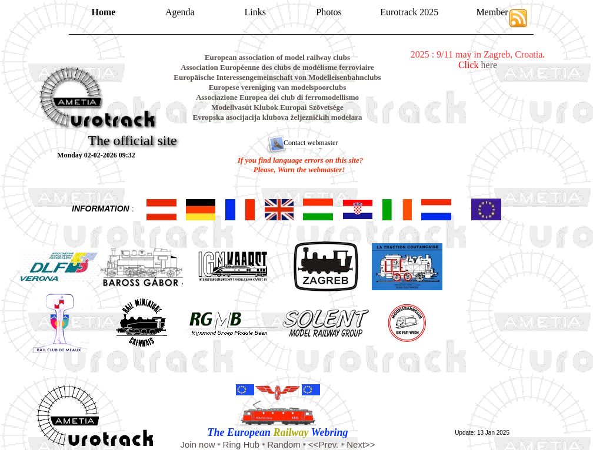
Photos (329, 12)
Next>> (361, 444)
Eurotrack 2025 (409, 12)
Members (493, 12)
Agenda (180, 12)
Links (255, 12)
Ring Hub (241, 444)
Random (284, 444)
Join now (197, 444)
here (489, 65)
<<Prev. (324, 444)
